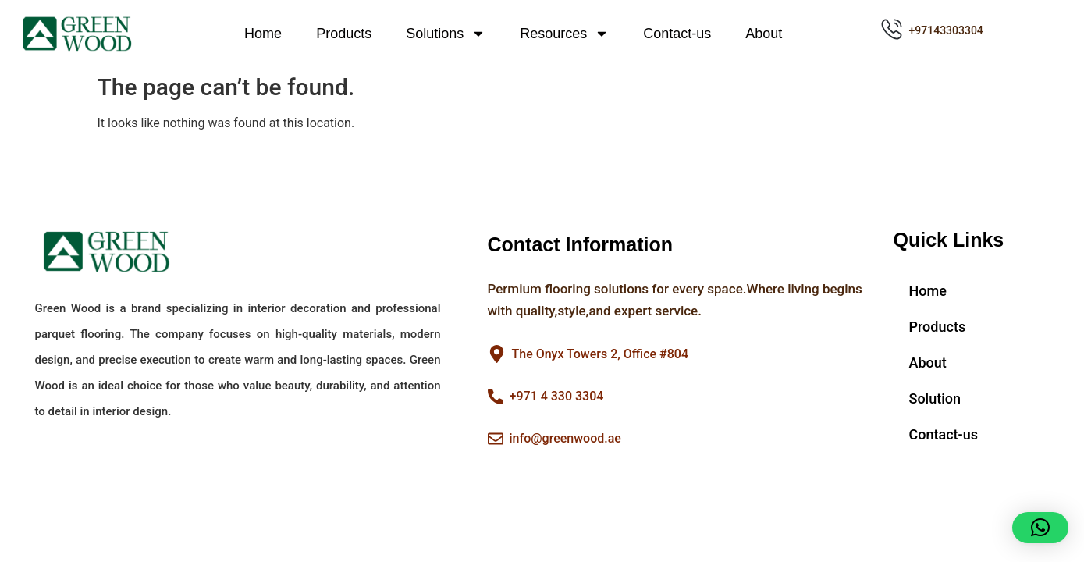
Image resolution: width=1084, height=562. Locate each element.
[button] (1040, 527)
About (763, 33)
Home (263, 33)
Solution (935, 398)
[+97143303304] (891, 29)
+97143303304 (946, 30)
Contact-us (677, 33)
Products (343, 33)
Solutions (445, 33)
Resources (564, 33)
